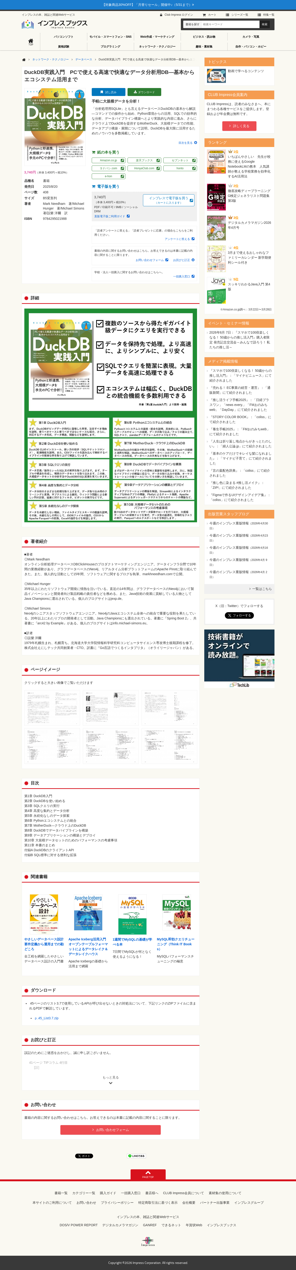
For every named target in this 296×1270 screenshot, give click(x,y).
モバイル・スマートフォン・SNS (110, 36)
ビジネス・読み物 (204, 36)
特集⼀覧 (268, 14)
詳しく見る (241, 126)
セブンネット (180, 160)
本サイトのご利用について (52, 1202)
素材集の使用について (225, 1193)
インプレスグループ (249, 1202)
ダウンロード (146, 92)
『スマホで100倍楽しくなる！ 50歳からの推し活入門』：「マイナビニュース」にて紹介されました (240, 375)
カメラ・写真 (250, 36)
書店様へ (151, 1193)
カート (212, 14)
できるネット (171, 1225)
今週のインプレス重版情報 (229, 523)
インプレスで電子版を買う (169, 200)
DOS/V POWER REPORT (79, 1225)
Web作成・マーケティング (157, 36)
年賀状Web (194, 1225)
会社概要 (188, 1202)
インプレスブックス (221, 1225)
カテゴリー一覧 (83, 1193)
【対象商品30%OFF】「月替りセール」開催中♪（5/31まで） (148, 5)
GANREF (150, 1225)
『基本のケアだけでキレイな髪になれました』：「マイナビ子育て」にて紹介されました (240, 458)
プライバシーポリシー (117, 1202)
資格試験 (63, 46)
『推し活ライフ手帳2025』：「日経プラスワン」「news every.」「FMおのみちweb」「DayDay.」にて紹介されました (239, 405)
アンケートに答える (177, 239)
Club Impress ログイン (178, 14)
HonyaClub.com (144, 168)
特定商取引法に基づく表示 (158, 1202)
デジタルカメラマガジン (120, 1225)
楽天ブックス (144, 160)
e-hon (108, 176)
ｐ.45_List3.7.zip (46, 1018)
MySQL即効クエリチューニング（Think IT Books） (175, 944)
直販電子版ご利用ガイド (109, 216)
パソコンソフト (63, 36)
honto (179, 168)
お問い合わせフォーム (150, 260)
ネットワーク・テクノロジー (157, 46)
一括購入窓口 (181, 276)
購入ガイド (108, 1193)
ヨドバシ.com (108, 168)
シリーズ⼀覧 (239, 14)
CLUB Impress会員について (183, 1193)
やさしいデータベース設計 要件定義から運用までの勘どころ (45, 944)
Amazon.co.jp (108, 160)
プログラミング (110, 46)
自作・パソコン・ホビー (250, 46)
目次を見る (186, 142)
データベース (83, 59)
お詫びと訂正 (181, 260)
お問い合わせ (86, 1202)
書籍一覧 (61, 1193)
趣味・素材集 (204, 46)
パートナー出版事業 (215, 1202)
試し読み (111, 92)
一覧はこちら (262, 589)
